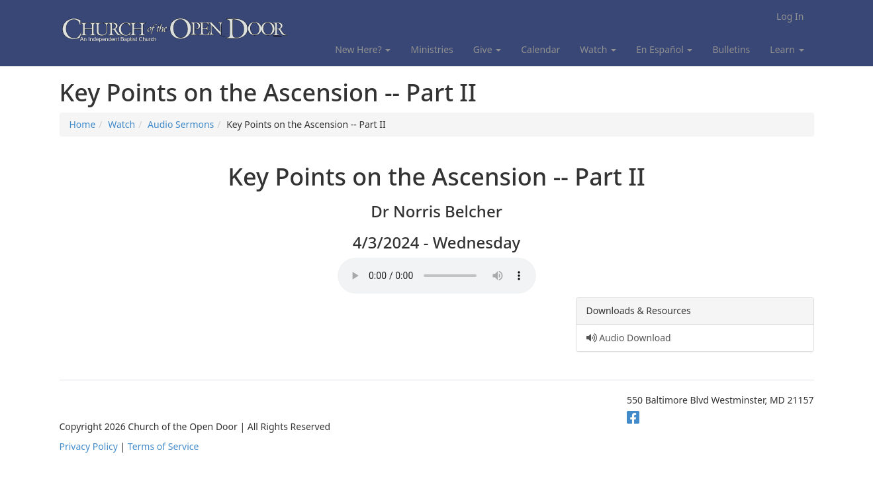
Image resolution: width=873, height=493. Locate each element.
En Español (664, 49)
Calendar (540, 49)
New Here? (363, 49)
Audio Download (628, 337)
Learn (787, 49)
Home (82, 124)
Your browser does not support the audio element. (437, 276)
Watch (598, 49)
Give (487, 49)
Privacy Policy (89, 446)
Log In (790, 16)
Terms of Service (163, 446)
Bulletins (731, 49)
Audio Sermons (181, 124)
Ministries (431, 49)
